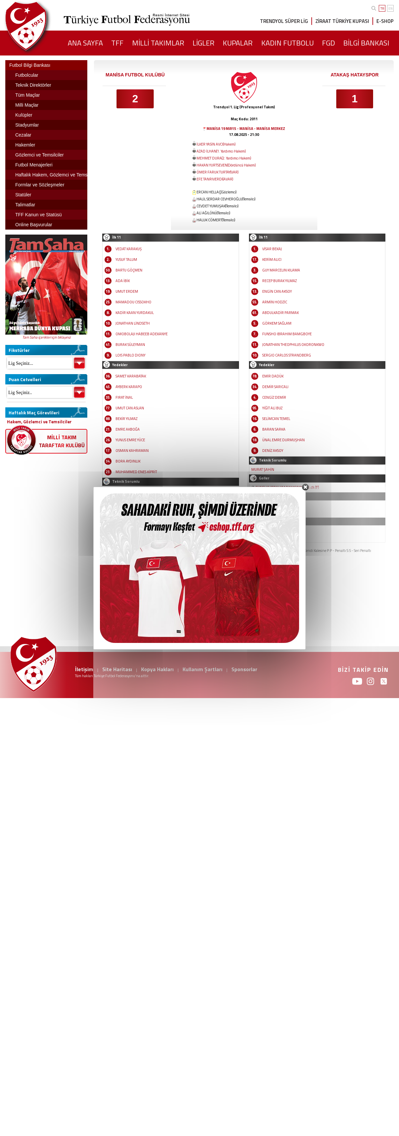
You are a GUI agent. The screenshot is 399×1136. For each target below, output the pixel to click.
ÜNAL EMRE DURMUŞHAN (283, 440)
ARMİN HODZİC (274, 302)
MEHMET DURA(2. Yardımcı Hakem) (224, 158)
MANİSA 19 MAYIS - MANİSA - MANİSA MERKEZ (245, 128)
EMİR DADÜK (272, 376)
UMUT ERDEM (127, 291)
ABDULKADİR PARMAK (280, 312)
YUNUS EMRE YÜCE (130, 440)
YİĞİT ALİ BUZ (272, 408)
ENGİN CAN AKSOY (277, 291)
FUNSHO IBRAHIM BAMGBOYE (287, 334)
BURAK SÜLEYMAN (130, 344)
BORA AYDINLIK (128, 461)
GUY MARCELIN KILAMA (281, 270)
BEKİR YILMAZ (126, 418)
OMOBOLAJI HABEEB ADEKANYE (142, 334)
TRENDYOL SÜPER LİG (284, 21)
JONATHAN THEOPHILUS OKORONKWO (293, 344)
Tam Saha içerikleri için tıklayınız (46, 337)
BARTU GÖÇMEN (129, 270)
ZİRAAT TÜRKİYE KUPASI (342, 21)
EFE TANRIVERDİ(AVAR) (215, 179)
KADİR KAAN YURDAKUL (135, 312)
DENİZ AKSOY (272, 450)
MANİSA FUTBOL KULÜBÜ (135, 74)
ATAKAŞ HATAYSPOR (355, 74)
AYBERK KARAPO (129, 386)
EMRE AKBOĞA (128, 429)
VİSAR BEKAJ (272, 249)
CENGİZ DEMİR (274, 397)
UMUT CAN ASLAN (130, 408)
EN (390, 8)
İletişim (84, 669)
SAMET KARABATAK (131, 376)
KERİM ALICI (271, 259)
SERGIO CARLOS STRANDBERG (286, 355)
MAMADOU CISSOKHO (133, 302)
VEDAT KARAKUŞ (129, 249)
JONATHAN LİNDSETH (133, 323)
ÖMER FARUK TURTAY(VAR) (217, 172)
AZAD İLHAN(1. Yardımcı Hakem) (221, 151)
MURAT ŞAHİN (262, 469)
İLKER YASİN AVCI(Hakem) (216, 144)
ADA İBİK (123, 280)
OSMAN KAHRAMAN (132, 450)
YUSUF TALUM (126, 259)
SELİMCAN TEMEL (276, 418)
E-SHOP (385, 21)
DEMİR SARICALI (275, 386)
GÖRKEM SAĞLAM (276, 323)
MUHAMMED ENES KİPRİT (136, 471)
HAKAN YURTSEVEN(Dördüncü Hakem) (226, 165)
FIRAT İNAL (124, 397)
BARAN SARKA (273, 429)
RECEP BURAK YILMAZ (279, 280)
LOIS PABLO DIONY (130, 355)
